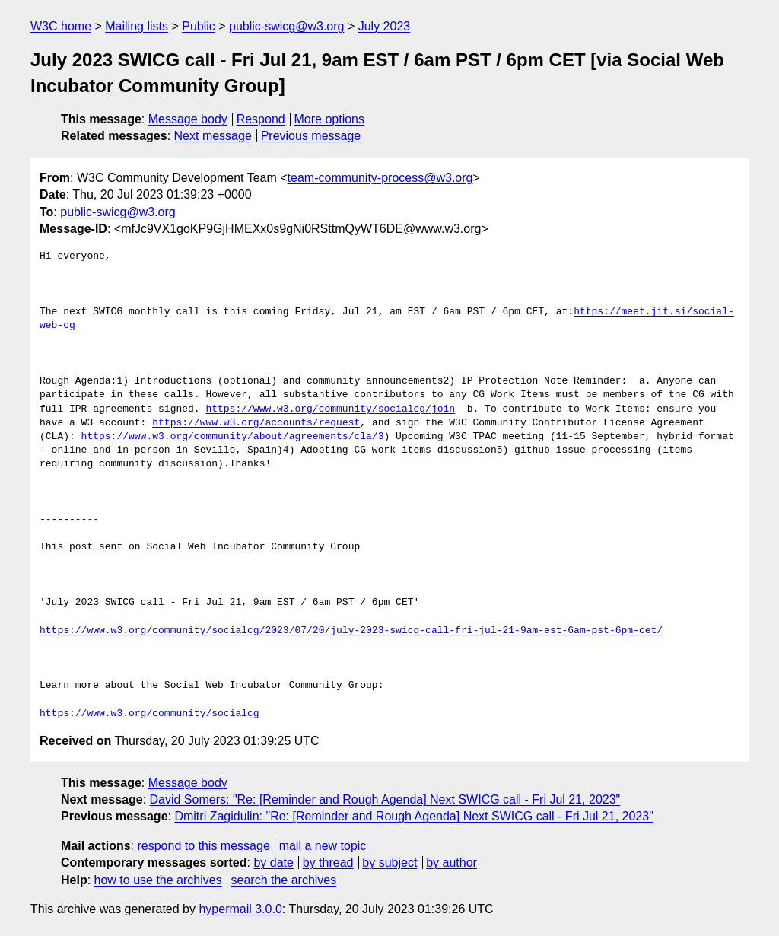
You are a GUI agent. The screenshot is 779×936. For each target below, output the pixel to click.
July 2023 (384, 26)
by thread (328, 862)
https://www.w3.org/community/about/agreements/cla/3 (232, 437)
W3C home (60, 26)
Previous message (311, 135)
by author (451, 862)
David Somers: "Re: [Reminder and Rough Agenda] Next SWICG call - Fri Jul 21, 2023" (385, 799)
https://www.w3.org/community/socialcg (149, 714)
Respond (261, 119)
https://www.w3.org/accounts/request (256, 423)
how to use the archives (158, 880)
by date (273, 862)
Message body (187, 119)
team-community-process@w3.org (380, 177)
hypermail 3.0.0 (240, 909)
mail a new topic (323, 845)
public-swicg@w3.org (286, 26)
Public (198, 26)
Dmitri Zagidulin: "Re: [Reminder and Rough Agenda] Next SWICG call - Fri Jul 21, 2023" (413, 816)
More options (329, 119)
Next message (213, 135)
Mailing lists (136, 26)
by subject (389, 862)
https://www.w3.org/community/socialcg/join (330, 409)
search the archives (284, 880)
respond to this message (203, 845)
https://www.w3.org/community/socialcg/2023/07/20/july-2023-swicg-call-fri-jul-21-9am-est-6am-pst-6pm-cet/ (351, 631)
